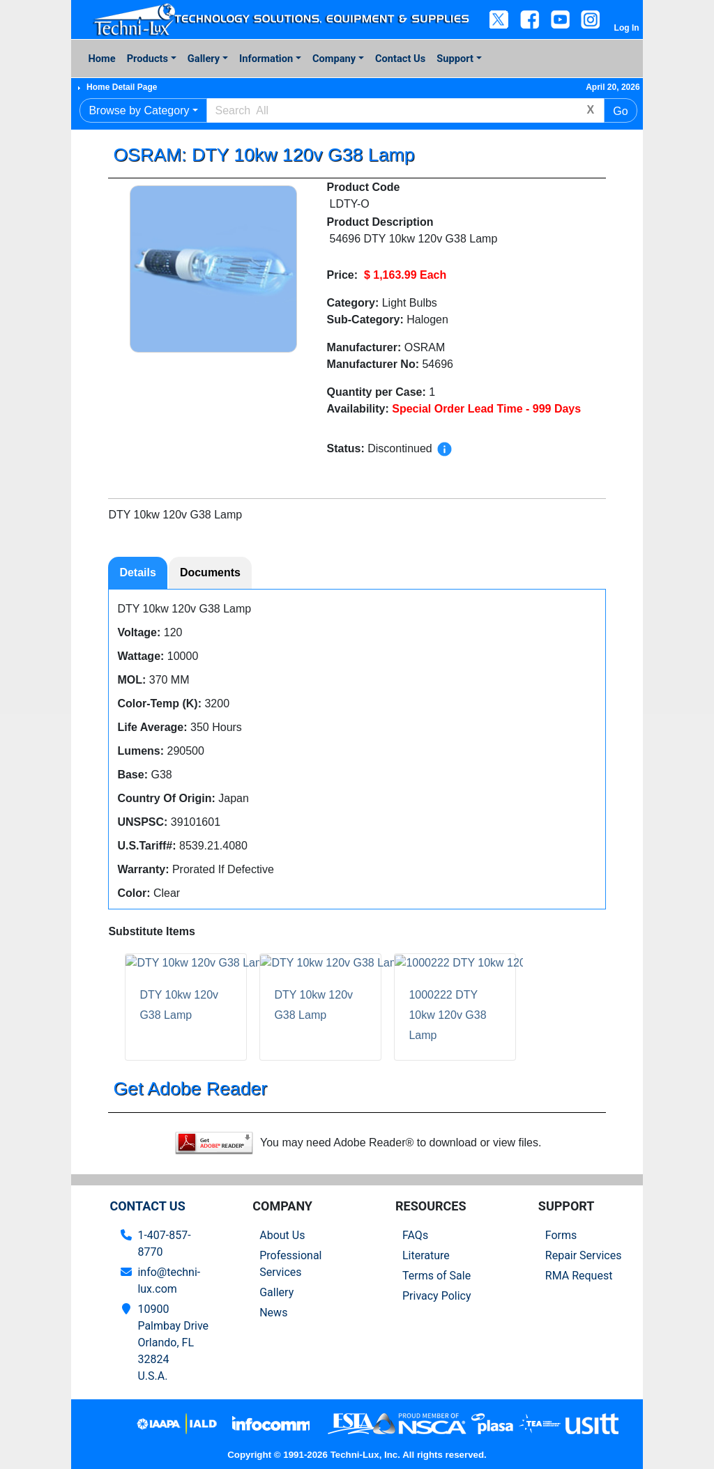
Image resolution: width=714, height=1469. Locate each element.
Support (454, 58)
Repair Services (583, 1255)
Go (620, 111)
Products (147, 58)
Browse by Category (139, 110)
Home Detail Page (121, 87)
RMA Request (579, 1275)
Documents (210, 572)
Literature (426, 1255)
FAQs (415, 1235)
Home (101, 58)
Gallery (204, 58)
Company (334, 58)
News (273, 1312)
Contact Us (400, 58)
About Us (282, 1235)
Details (137, 572)
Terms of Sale (436, 1275)
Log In (626, 28)
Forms (561, 1235)
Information (266, 58)
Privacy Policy (436, 1295)
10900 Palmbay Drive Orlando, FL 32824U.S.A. (172, 1342)
